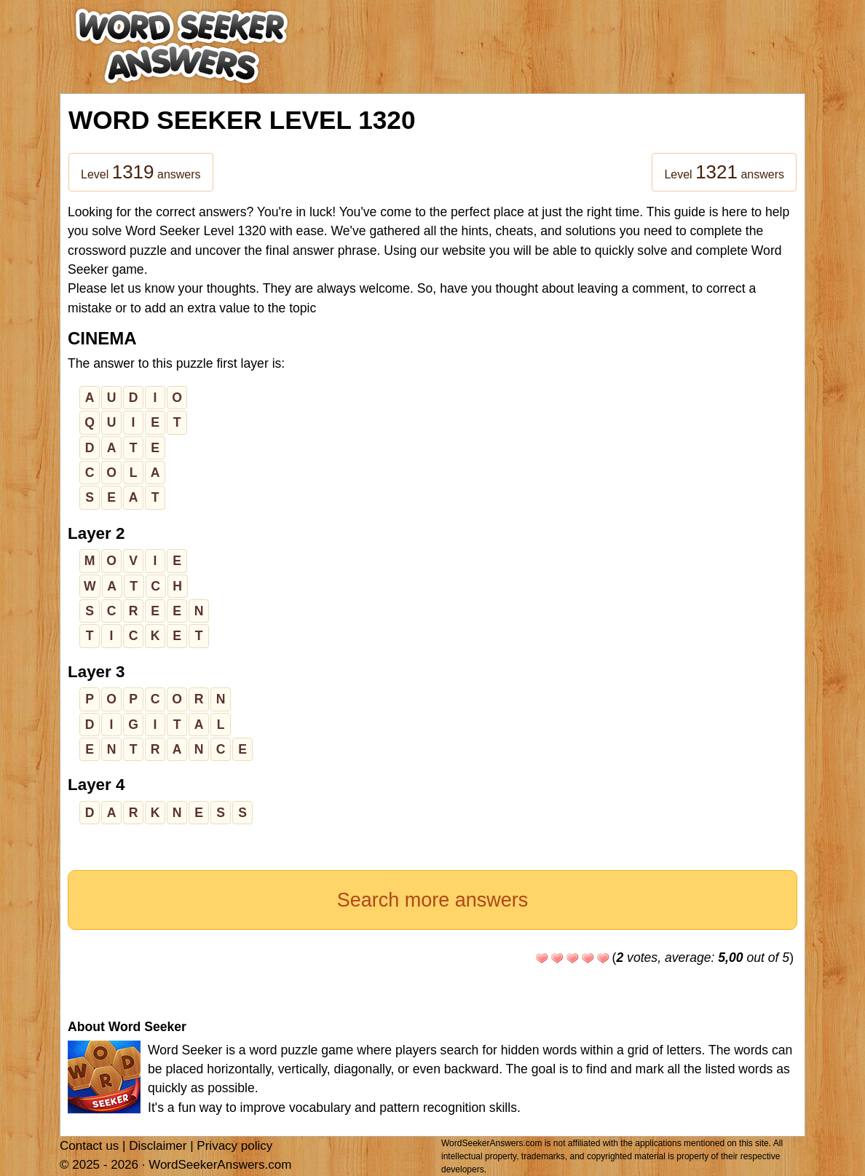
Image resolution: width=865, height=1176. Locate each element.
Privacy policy (234, 1146)
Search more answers (433, 900)
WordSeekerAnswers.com (220, 1165)
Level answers (141, 172)
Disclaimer (157, 1146)
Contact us (89, 1146)
